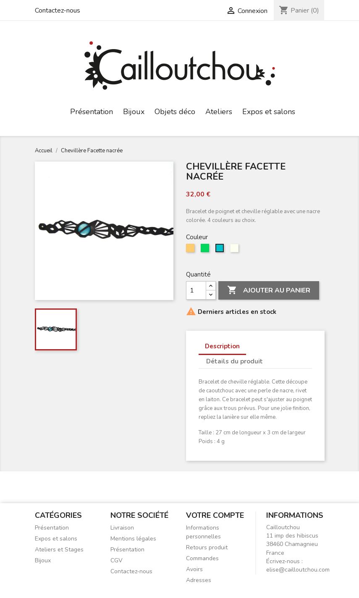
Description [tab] (222, 346)
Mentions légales (133, 539)
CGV (116, 560)
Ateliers (218, 112)
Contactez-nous (57, 10)
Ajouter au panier (268, 290)
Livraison (122, 528)
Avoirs (194, 569)
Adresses (198, 580)
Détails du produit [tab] (234, 361)
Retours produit (207, 547)
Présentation (91, 112)
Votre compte (215, 515)
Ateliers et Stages (59, 550)
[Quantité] (196, 290)
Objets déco (175, 112)
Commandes (202, 558)
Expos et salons (268, 112)
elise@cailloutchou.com (298, 570)
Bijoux (133, 112)
